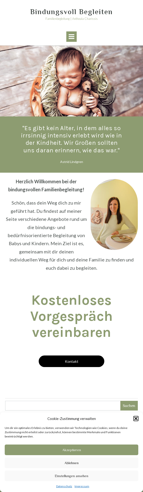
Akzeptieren (71, 450)
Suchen (129, 405)
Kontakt (71, 361)
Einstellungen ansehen (71, 476)
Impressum (82, 486)
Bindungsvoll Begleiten (71, 12)
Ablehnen (71, 463)
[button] (136, 418)
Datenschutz (64, 486)
